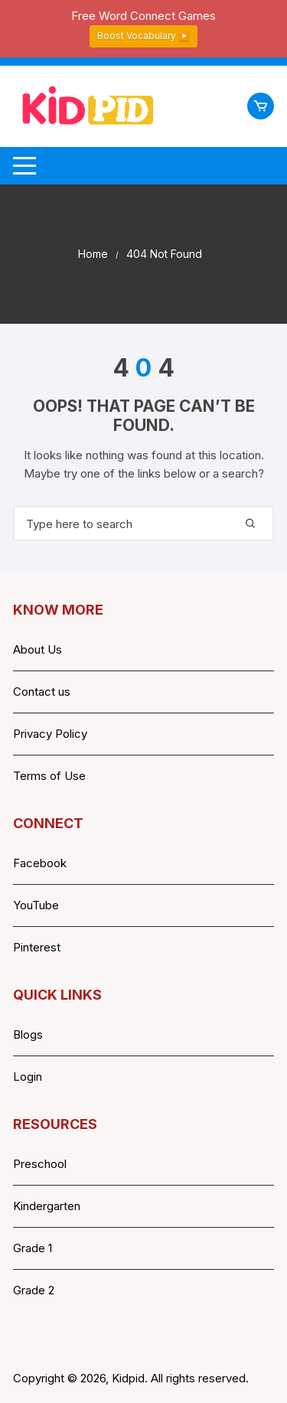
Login (27, 1076)
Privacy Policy (50, 733)
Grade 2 (33, 1290)
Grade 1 (32, 1248)
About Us (37, 649)
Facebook (40, 863)
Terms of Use (49, 775)
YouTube (36, 905)
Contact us (41, 691)
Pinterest (36, 947)
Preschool (40, 1164)
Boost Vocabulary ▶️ (143, 35)
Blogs (28, 1034)
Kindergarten (46, 1206)
